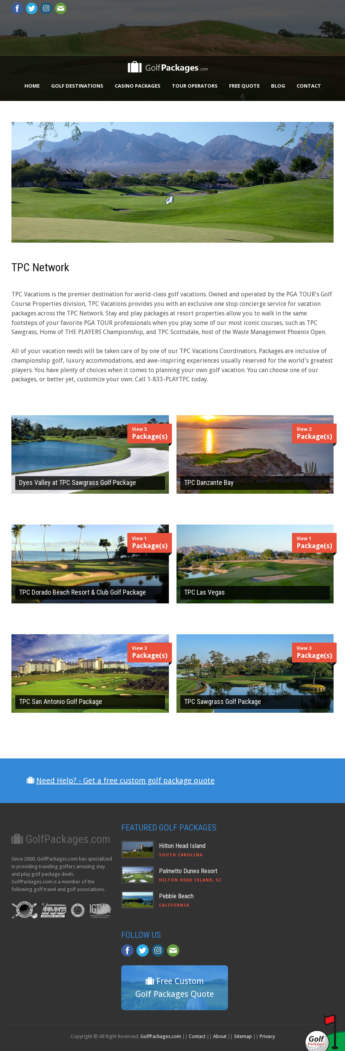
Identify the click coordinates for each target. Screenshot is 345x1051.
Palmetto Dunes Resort (188, 871)
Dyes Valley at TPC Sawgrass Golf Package (77, 482)
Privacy (267, 1036)
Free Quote (244, 85)
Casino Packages (137, 85)
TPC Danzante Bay (209, 482)
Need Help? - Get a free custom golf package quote (125, 780)
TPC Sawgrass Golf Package (222, 701)
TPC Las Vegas (204, 592)
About (219, 1036)
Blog (278, 85)
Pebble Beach (176, 896)
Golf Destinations (77, 85)
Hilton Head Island (182, 845)
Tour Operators (195, 85)
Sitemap (243, 1036)
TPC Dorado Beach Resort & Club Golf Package (82, 592)
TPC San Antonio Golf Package (60, 701)
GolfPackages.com (160, 1036)
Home (32, 85)
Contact (309, 85)
